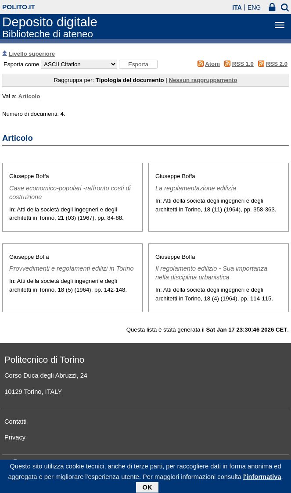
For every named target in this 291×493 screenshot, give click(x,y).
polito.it (18, 7)
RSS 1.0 (243, 64)
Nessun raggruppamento (203, 80)
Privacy (14, 437)
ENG (254, 7)
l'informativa (262, 478)
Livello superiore (32, 53)
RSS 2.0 (276, 64)
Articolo (29, 96)
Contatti (15, 421)
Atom (212, 64)
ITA (237, 7)
